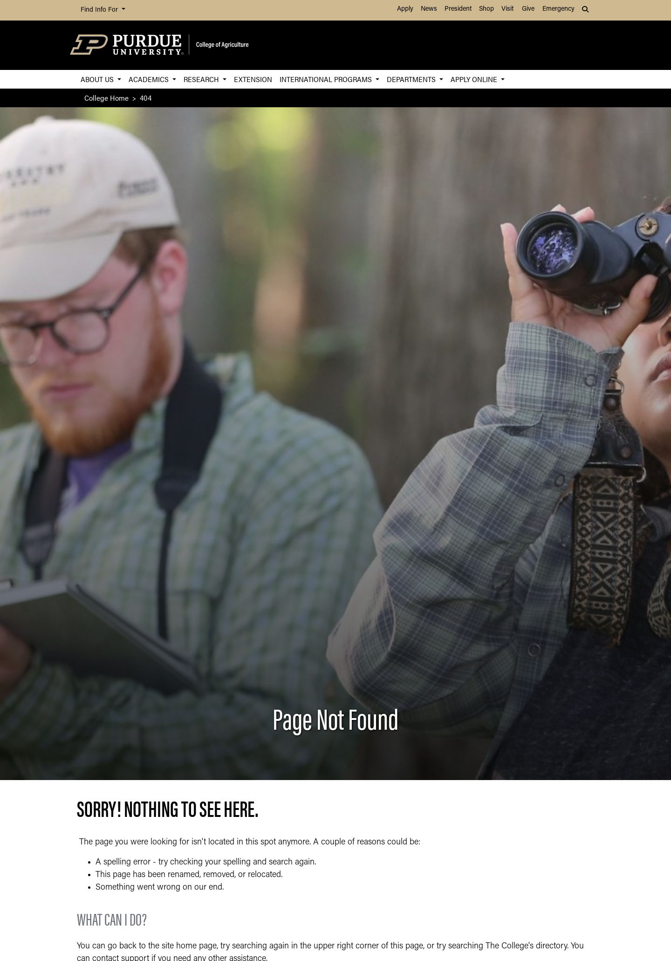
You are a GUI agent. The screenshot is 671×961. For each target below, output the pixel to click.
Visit (507, 9)
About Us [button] (98, 79)
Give (528, 9)
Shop (486, 9)
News (429, 9)
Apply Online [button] (475, 79)
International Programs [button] (327, 79)
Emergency (558, 9)
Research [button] (202, 79)
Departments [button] (412, 79)
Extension (253, 79)
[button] (586, 10)
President (458, 9)
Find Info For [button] (100, 10)
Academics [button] (150, 79)
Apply (405, 9)
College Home (106, 97)
